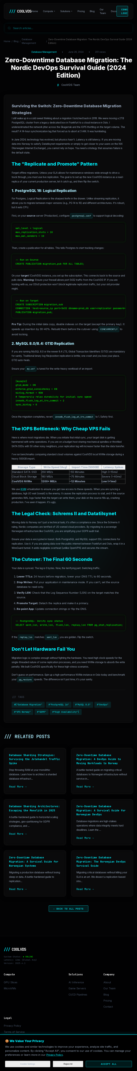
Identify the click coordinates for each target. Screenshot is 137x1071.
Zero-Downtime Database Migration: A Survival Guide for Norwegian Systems (33, 861)
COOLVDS (20, 11)
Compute (48, 11)
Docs (114, 11)
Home (34, 11)
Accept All (109, 1063)
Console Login (124, 11)
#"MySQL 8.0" (83, 704)
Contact (108, 1006)
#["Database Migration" (28, 704)
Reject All (67, 1064)
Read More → (18, 786)
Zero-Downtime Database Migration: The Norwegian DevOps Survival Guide (101, 861)
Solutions (65, 11)
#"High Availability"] (65, 711)
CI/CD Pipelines (78, 994)
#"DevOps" (102, 704)
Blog (92, 11)
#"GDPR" (41, 711)
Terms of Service (14, 1031)
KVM (23, 489)
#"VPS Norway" (22, 711)
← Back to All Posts (68, 908)
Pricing (81, 11)
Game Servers (77, 988)
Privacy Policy (54, 1054)
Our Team (103, 11)
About (107, 982)
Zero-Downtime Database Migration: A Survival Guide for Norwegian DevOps (101, 810)
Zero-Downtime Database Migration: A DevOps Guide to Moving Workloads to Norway (98, 759)
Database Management (29, 41)
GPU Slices (10, 982)
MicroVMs (10, 988)
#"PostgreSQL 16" (59, 704)
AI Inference (76, 982)
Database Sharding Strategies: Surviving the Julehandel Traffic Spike (34, 759)
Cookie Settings (27, 1064)
